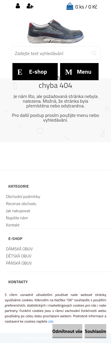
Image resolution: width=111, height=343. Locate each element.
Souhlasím (95, 331)
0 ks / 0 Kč (86, 7)
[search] (94, 53)
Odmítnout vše (67, 331)
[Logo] (55, 31)
